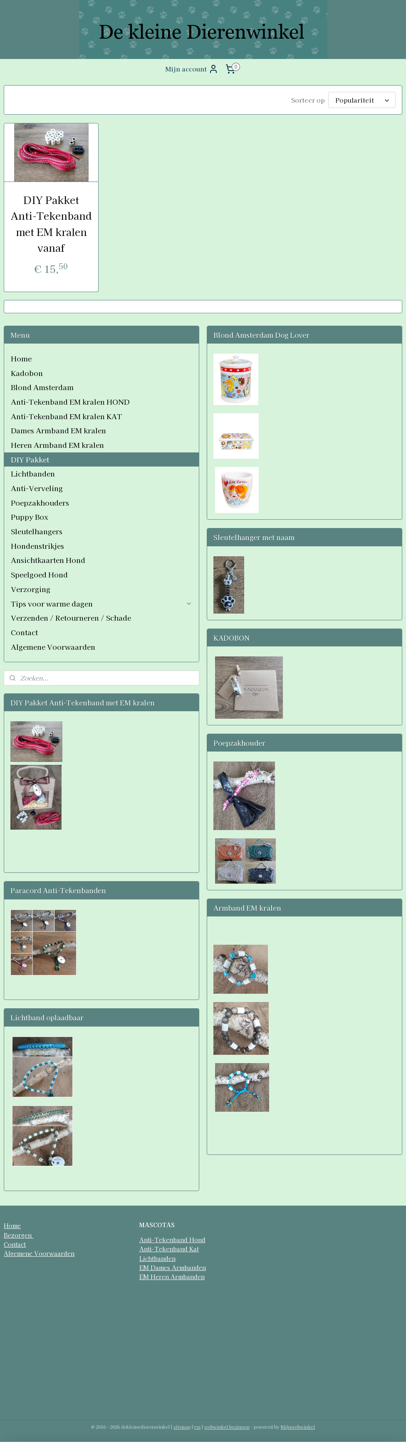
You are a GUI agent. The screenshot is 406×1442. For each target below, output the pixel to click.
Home (21, 358)
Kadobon (27, 373)
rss (197, 1426)
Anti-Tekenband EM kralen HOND (70, 401)
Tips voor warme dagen (101, 603)
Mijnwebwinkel (298, 1426)
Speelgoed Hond (39, 574)
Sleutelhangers (36, 531)
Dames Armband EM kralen (58, 430)
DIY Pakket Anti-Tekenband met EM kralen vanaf (51, 223)
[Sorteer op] (362, 100)
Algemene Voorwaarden (53, 646)
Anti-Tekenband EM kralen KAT (66, 416)
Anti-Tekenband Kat (169, 1249)
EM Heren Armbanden (172, 1276)
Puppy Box (29, 516)
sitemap (182, 1426)
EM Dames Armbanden (172, 1267)
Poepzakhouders (40, 502)
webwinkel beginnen (227, 1426)
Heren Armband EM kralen (57, 445)
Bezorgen (18, 1235)
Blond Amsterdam (42, 387)
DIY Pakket (30, 459)
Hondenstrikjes (37, 545)
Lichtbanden (33, 473)
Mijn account (191, 69)
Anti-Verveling (37, 488)
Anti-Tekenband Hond (172, 1240)
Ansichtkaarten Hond (48, 560)
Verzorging (30, 589)
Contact (24, 632)
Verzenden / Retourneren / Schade (71, 617)
